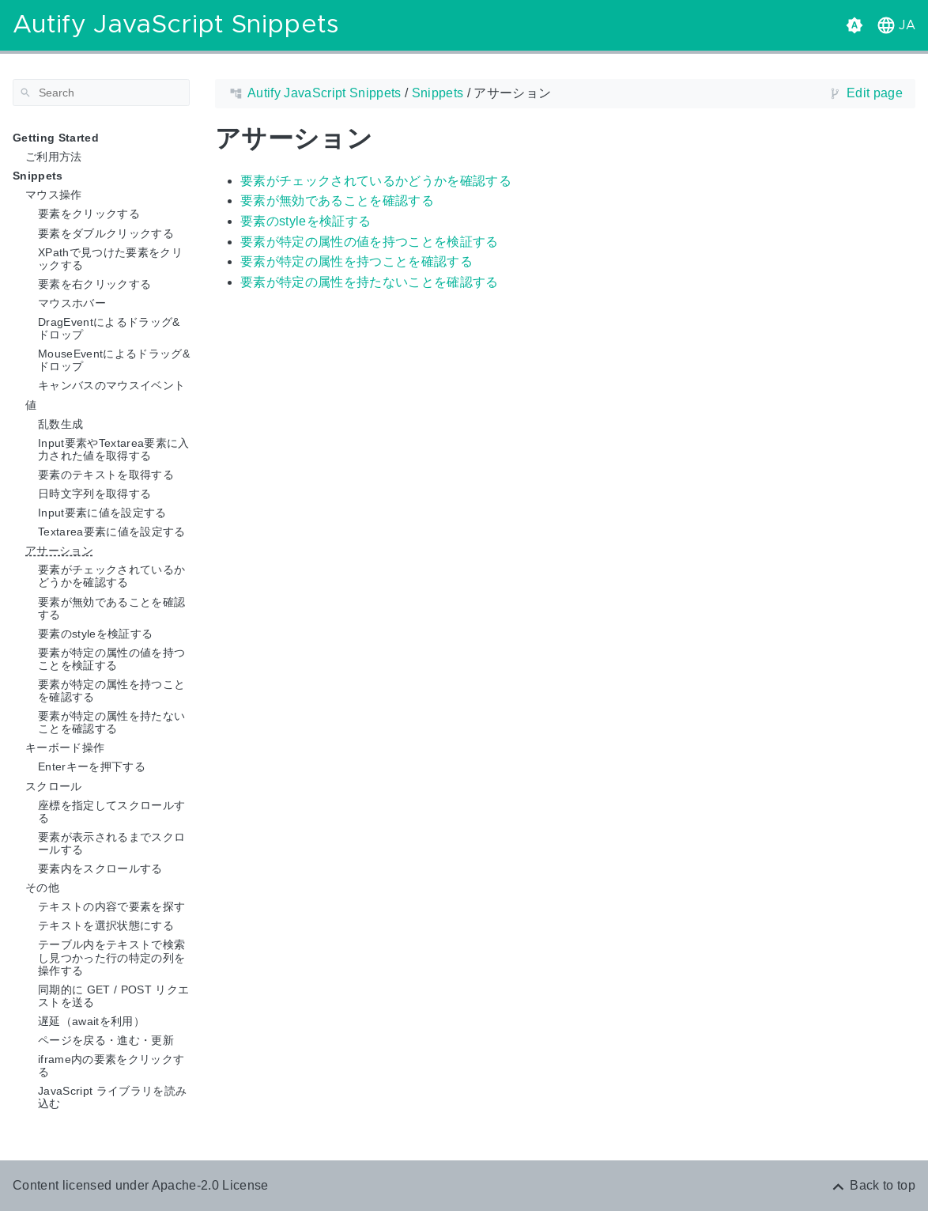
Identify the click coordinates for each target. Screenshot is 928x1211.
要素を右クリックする (94, 284)
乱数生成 (60, 424)
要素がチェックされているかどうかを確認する (111, 575)
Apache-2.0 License (210, 1185)
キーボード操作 (64, 747)
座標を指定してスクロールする (111, 811)
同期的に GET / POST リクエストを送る (113, 996)
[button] (894, 25)
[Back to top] (872, 1185)
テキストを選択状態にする (106, 925)
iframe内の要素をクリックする (111, 1065)
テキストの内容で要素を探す (111, 906)
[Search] (101, 92)
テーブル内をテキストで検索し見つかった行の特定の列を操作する (111, 957)
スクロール (53, 786)
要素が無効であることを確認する (111, 608)
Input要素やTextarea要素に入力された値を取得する (114, 449)
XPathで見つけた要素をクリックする (110, 258)
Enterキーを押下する (91, 766)
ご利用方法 (53, 156)
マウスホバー (72, 303)
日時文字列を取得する (94, 493)
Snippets (38, 175)
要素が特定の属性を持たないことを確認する (111, 722)
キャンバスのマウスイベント (111, 385)
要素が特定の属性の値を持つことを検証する (111, 659)
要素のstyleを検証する (95, 633)
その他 (42, 887)
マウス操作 (53, 194)
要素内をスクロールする (100, 868)
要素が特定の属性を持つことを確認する (111, 690)
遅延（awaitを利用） (91, 1021)
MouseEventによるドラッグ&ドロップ (114, 360)
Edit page (875, 93)
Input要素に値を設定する (102, 512)
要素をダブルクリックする (106, 233)
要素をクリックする (89, 213)
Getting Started (56, 137)
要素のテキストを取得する (106, 474)
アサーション (59, 550)
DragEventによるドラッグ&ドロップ (109, 328)
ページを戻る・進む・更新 (106, 1040)
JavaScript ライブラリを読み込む (112, 1097)
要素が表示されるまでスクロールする (111, 843)
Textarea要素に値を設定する (112, 531)
